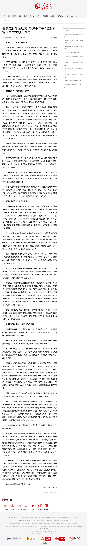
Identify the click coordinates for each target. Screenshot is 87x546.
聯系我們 (76, 517)
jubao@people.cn (64, 520)
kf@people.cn (28, 520)
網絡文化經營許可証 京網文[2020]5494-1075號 (36, 527)
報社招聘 (26, 517)
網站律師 (65, 517)
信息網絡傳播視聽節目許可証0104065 (14, 527)
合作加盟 (43, 517)
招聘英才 (32, 517)
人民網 (4, 20)
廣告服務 (37, 517)
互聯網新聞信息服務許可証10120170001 (20, 523)
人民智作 (46, 506)
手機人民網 (19, 506)
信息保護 (71, 517)
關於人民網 (20, 517)
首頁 (3, 16)
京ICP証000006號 (71, 527)
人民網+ (12, 506)
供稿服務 (48, 517)
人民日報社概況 (12, 517)
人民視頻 (33, 506)
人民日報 (6, 506)
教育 (9, 20)
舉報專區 (45, 16)
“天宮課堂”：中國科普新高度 (72, 52)
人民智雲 (39, 506)
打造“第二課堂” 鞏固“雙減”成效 (73, 80)
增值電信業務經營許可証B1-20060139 (41, 523)
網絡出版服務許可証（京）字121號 (57, 527)
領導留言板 (26, 506)
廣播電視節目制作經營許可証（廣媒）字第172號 (64, 523)
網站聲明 (59, 517)
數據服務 (54, 517)
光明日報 (22, 37)
